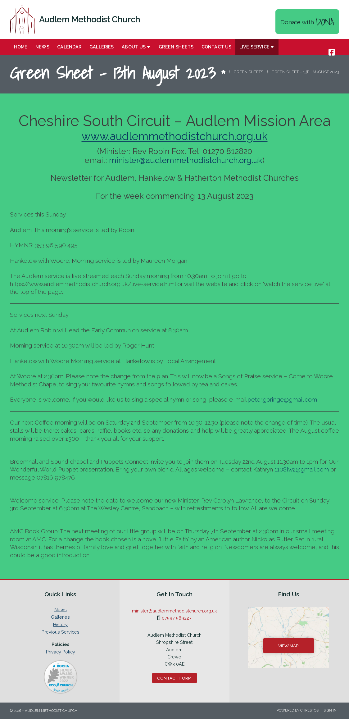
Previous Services (60, 632)
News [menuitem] (42, 46)
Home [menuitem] (21, 46)
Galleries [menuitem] (101, 46)
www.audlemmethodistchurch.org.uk (175, 136)
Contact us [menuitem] (217, 46)
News (60, 609)
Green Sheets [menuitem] (176, 46)
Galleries (60, 617)
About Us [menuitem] (134, 46)
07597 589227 (177, 618)
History (60, 624)
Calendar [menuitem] (69, 46)
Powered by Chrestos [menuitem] (298, 710)
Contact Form (174, 678)
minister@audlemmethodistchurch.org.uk (185, 160)
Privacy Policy (60, 651)
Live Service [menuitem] (254, 46)
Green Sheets (248, 72)
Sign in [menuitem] (330, 710)
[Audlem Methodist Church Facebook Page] (332, 52)
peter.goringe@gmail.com (282, 399)
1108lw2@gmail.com (301, 469)
